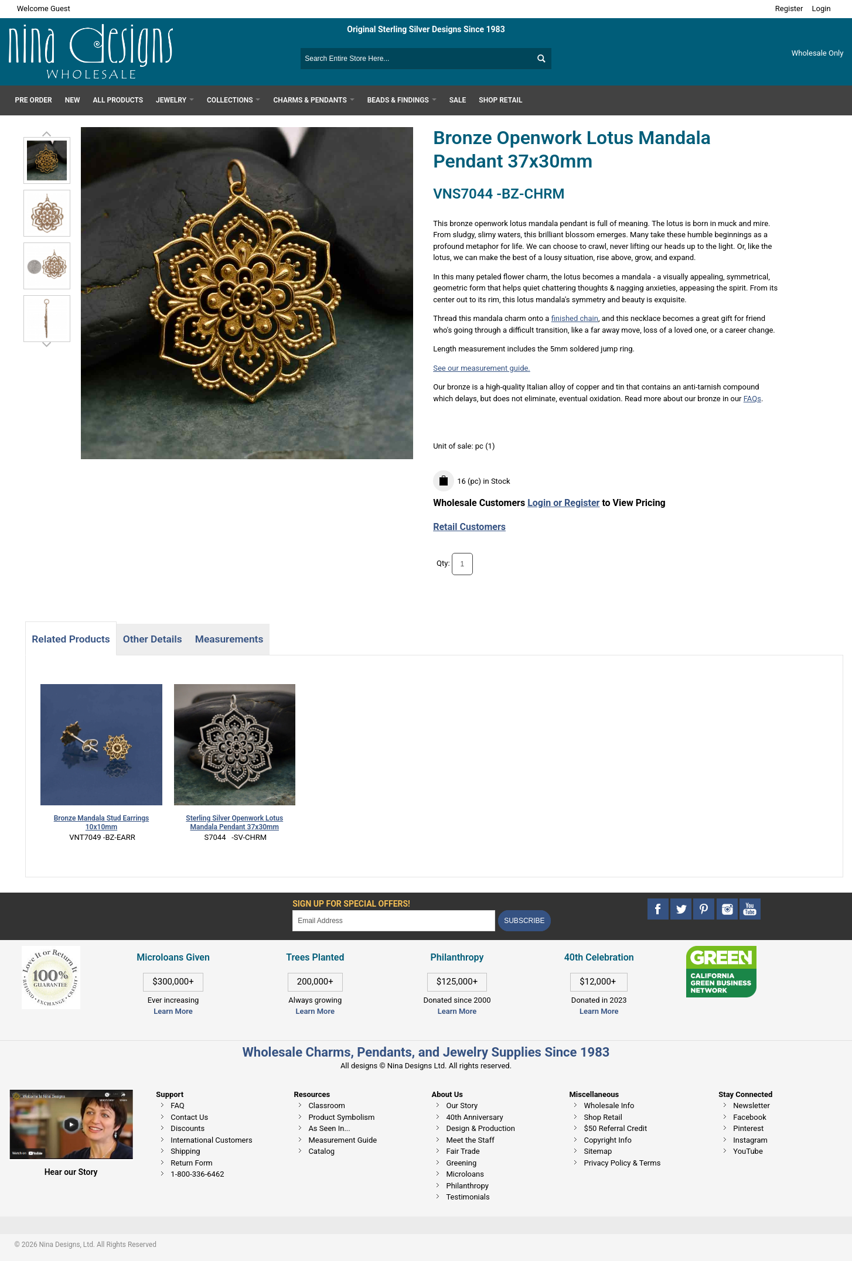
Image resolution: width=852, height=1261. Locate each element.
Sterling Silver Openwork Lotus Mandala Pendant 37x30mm (234, 822)
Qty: (443, 563)
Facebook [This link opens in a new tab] (749, 1117)
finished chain (574, 318)
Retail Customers (469, 526)
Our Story (462, 1105)
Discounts (188, 1128)
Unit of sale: (454, 446)
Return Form (191, 1163)
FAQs (752, 398)
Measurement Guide (342, 1140)
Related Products (71, 639)
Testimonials (467, 1196)
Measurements (229, 639)
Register (789, 8)
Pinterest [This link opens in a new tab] (748, 1128)
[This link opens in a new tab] (721, 951)
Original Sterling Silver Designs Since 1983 (426, 29)
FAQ (177, 1105)
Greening (461, 1163)
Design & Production (480, 1128)
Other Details (152, 639)
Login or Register (563, 502)
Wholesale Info (609, 1105)
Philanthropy (467, 1185)
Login (821, 8)
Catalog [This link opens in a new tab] (321, 1151)
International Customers (211, 1140)
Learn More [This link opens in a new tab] (315, 1011)
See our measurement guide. (481, 368)
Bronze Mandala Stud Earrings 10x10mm (101, 822)
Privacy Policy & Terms (622, 1163)
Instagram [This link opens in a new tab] (750, 1140)
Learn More (173, 1011)
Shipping (185, 1151)
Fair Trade (462, 1151)
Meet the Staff (470, 1140)
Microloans (465, 1174)
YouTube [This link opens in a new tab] (748, 1151)
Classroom (326, 1105)
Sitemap (598, 1151)
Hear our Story (71, 1172)
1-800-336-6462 (197, 1174)
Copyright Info (607, 1140)
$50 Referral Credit (615, 1128)
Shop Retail (603, 1117)
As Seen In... (329, 1128)
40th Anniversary (474, 1117)
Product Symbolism (341, 1117)
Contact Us (189, 1117)
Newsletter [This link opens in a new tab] (751, 1105)
